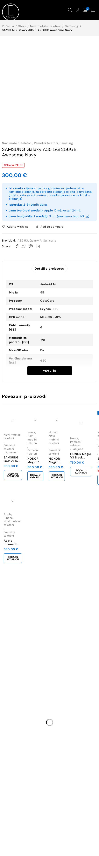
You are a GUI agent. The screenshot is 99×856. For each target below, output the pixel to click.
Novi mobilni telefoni (45, 26)
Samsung (71, 26)
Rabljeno (77, 449)
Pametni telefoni (46, 143)
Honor (31, 432)
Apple (7, 514)
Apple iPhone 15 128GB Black (12, 544)
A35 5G (23, 240)
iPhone (8, 518)
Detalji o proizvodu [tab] (49, 269)
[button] (13, 475)
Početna (8, 26)
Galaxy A (36, 240)
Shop (22, 26)
